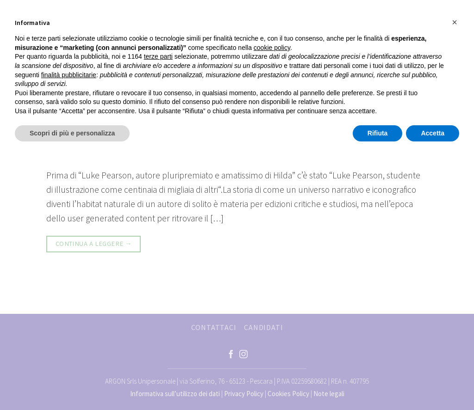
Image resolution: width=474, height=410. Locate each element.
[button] (454, 22)
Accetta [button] (432, 133)
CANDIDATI (263, 327)
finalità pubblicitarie (68, 75)
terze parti (158, 56)
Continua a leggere (94, 244)
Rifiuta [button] (378, 133)
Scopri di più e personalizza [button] (72, 133)
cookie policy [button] (272, 47)
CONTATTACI (214, 327)
